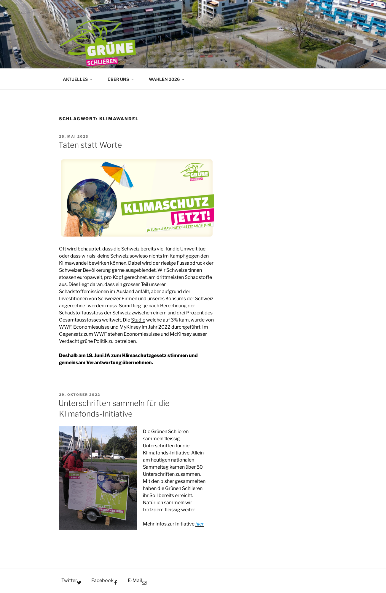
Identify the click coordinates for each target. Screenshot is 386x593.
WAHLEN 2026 (167, 79)
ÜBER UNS (121, 79)
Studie (138, 320)
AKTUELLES (78, 79)
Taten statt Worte (90, 145)
